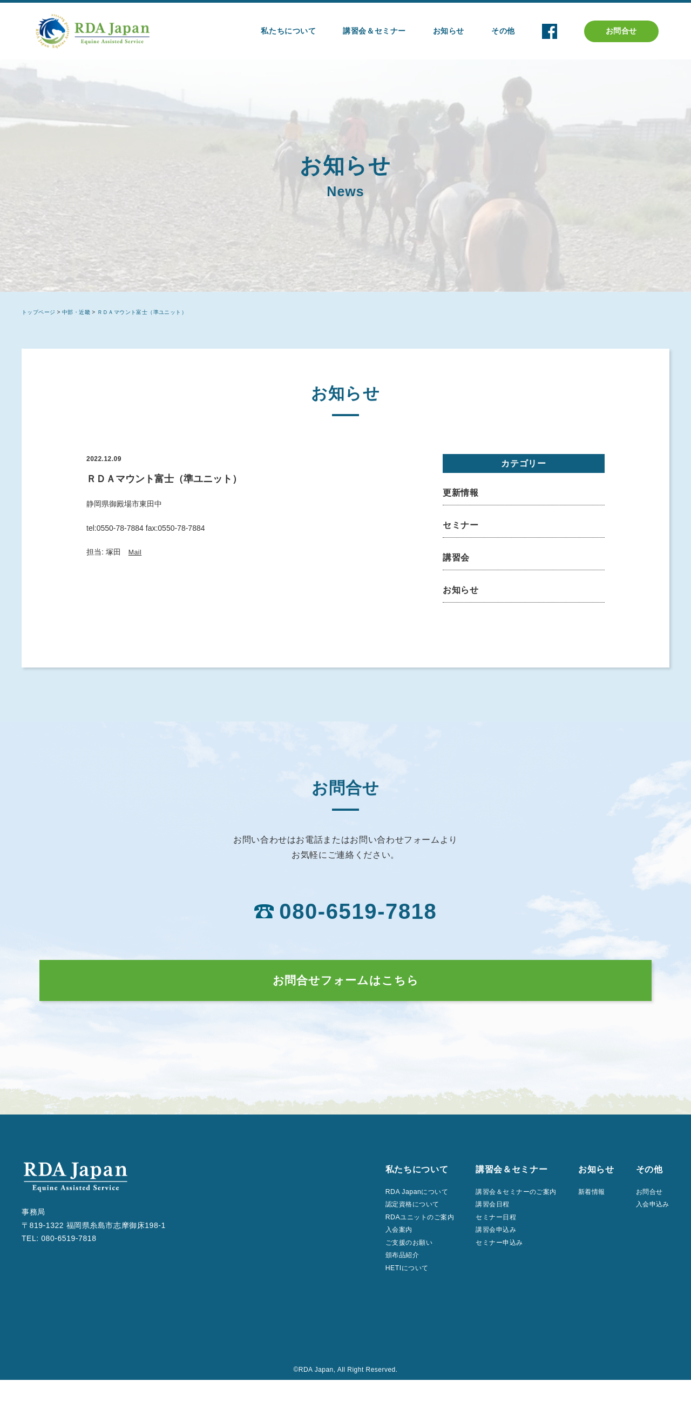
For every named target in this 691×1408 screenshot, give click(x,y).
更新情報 (461, 492)
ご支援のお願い (382, 1267)
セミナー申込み (484, 1267)
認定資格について (386, 1224)
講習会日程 (476, 1224)
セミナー (461, 525)
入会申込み (649, 1224)
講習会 (456, 557)
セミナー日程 (480, 1238)
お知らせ (461, 590)
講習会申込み (480, 1253)
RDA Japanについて (391, 1210)
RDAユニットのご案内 (395, 1238)
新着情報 (588, 1210)
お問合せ (621, 30)
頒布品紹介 (375, 1281)
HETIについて (380, 1295)
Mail (136, 552)
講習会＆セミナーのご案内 (504, 1210)
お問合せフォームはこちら (345, 989)
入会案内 (371, 1253)
